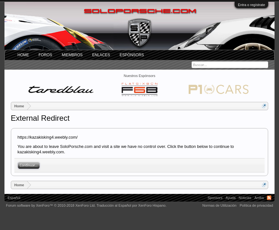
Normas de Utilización (219, 205)
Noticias (245, 198)
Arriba (259, 198)
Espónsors (132, 55)
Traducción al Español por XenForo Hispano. (131, 205)
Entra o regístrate (251, 5)
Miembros (72, 55)
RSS (269, 197)
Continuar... (29, 165)
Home (23, 55)
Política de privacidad (256, 205)
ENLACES (101, 55)
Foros (45, 55)
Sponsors (214, 198)
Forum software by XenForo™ (51, 205)
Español (14, 198)
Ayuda (231, 198)
